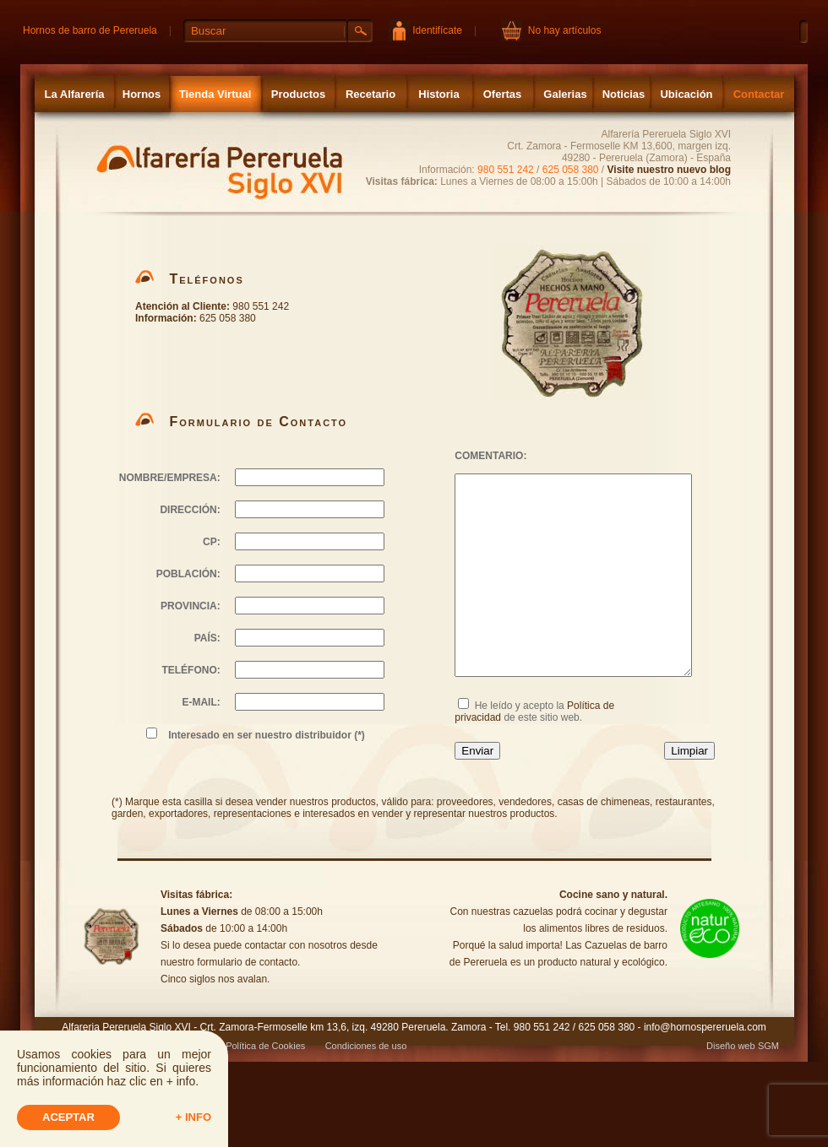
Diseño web (730, 1046)
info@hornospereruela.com (705, 1027)
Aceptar (68, 1117)
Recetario (370, 94)
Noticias (624, 94)
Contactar (759, 94)
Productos (298, 94)
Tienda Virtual (215, 94)
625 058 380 (570, 170)
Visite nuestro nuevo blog (669, 170)
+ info (193, 1117)
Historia (438, 94)
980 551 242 (505, 170)
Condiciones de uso (366, 1046)
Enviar (477, 750)
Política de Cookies (265, 1046)
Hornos (142, 94)
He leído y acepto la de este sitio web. (534, 711)
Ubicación (686, 94)
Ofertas (502, 94)
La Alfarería (74, 94)
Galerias (564, 94)
